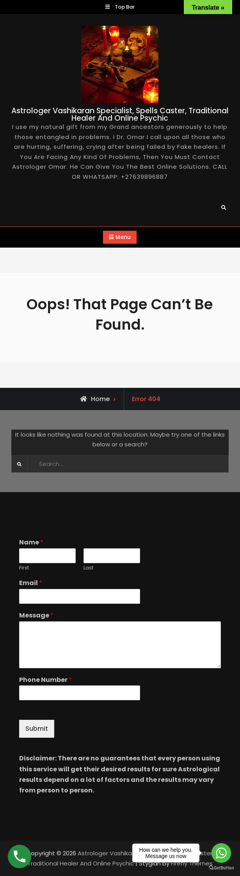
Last (88, 568)
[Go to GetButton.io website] (221, 868)
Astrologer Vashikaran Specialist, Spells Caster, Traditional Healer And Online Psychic (120, 114)
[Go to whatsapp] (221, 853)
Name (31, 543)
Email (30, 583)
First (24, 568)
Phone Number (45, 680)
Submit (36, 728)
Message (36, 616)
